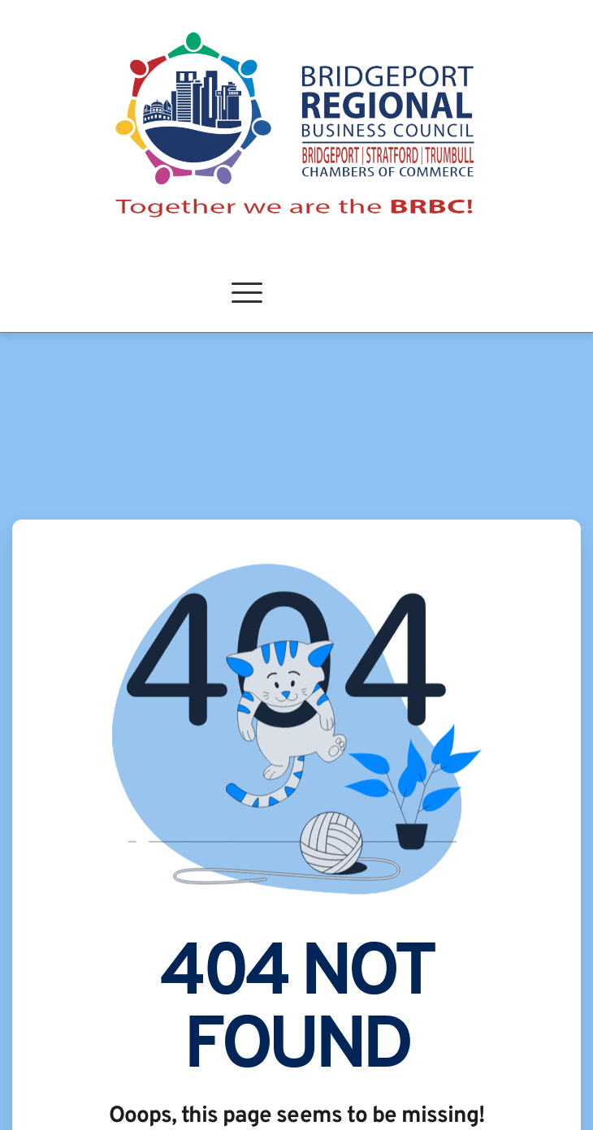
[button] (247, 292)
